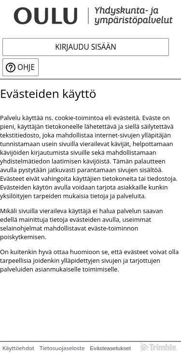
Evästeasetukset (110, 348)
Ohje (26, 67)
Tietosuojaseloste (62, 348)
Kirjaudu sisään (85, 47)
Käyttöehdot (18, 348)
